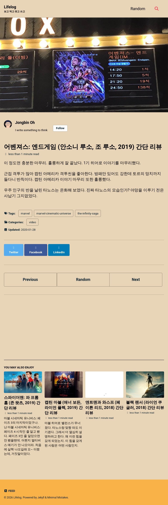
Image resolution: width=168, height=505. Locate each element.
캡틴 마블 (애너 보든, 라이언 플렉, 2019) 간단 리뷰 (63, 404)
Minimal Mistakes (58, 494)
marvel (25, 214)
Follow (61, 128)
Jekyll (41, 494)
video (32, 223)
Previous (30, 276)
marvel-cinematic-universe (53, 214)
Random (137, 8)
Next (136, 276)
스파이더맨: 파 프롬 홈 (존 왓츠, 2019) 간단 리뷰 (22, 400)
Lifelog (14, 9)
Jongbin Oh (25, 122)
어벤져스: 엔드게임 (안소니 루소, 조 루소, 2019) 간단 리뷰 (83, 147)
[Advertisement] (84, 326)
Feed (9, 488)
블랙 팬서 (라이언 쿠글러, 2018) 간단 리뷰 (145, 402)
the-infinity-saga (87, 214)
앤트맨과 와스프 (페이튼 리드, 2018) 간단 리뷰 (104, 404)
